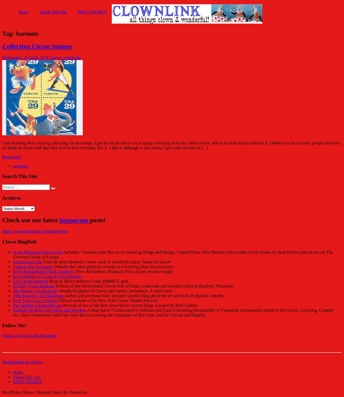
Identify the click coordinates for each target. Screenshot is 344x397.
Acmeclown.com (27, 262)
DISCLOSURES (91, 12)
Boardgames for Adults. (22, 362)
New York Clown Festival (35, 300)
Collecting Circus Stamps (37, 46)
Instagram (74, 220)
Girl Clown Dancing (30, 281)
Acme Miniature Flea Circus (37, 252)
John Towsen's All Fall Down (38, 295)
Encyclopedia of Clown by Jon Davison (47, 276)
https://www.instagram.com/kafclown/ (35, 231)
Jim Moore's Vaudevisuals (35, 291)
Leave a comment (65, 57)
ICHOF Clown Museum (34, 286)
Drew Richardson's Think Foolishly (43, 271)
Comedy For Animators (33, 266)
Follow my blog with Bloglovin (29, 335)
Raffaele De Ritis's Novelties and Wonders (49, 310)
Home (23, 12)
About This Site (53, 12)
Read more (11, 157)
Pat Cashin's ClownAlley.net (37, 305)
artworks (20, 166)
